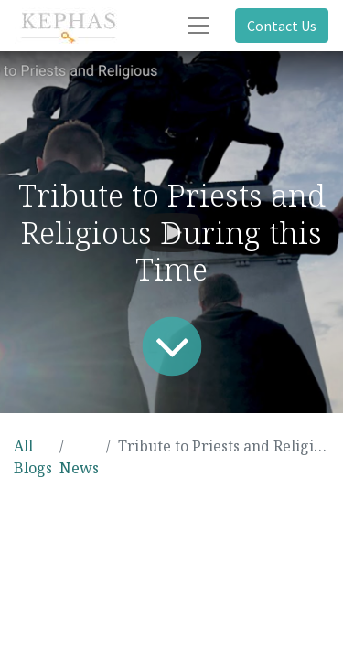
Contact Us (281, 25)
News (79, 468)
